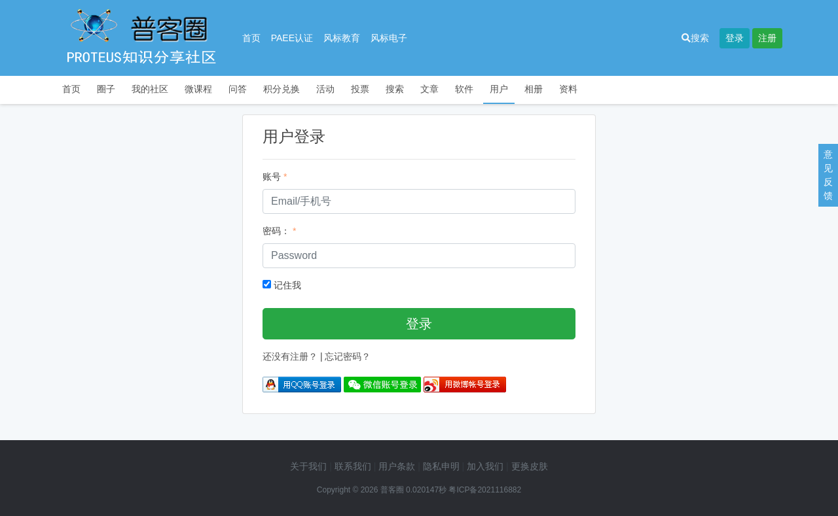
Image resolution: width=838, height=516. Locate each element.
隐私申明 (441, 466)
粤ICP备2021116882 (484, 489)
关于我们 (308, 466)
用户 (499, 89)
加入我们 (485, 466)
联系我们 (353, 466)
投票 (360, 89)
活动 (325, 89)
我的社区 (150, 89)
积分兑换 (281, 89)
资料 (568, 89)
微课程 (198, 89)
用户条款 (396, 466)
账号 (272, 176)
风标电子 (389, 38)
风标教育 (341, 38)
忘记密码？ (348, 356)
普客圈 (392, 489)
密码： (276, 231)
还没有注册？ (290, 356)
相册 (533, 89)
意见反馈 (828, 175)
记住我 (282, 285)
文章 (429, 89)
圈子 (106, 89)
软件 (464, 89)
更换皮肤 (529, 466)
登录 (734, 38)
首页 (251, 38)
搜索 (695, 38)
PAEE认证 (292, 38)
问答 (237, 89)
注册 (767, 38)
